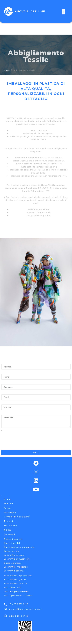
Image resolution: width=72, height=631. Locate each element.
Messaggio (8, 390)
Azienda (6, 339)
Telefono (6, 380)
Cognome (7, 359)
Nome (5, 349)
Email (4, 370)
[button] (63, 12)
